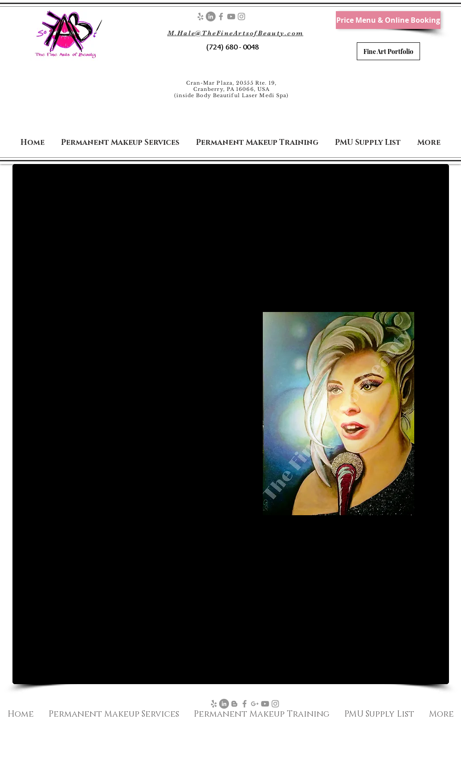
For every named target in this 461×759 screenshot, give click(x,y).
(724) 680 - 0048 (231, 46)
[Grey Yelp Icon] (200, 16)
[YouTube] (231, 16)
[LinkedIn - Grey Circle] (211, 16)
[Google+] (255, 704)
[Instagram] (241, 16)
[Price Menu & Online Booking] (388, 20)
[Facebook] (221, 16)
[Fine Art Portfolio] (388, 51)
